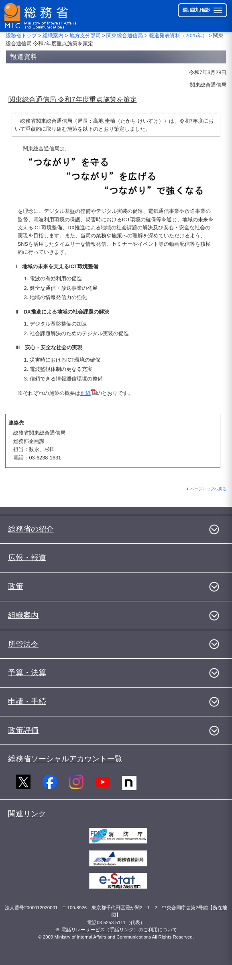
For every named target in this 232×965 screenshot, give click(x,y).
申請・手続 (27, 701)
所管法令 (23, 644)
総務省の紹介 (31, 529)
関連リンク (27, 813)
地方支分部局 (85, 35)
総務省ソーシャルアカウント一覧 (65, 759)
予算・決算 (27, 672)
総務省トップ (21, 35)
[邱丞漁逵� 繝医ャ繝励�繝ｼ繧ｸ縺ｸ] (41, 16)
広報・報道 (27, 557)
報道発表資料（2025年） (178, 35)
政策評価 (23, 730)
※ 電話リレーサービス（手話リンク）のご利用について (116, 929)
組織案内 (53, 35)
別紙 (88, 393)
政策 (15, 586)
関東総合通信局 (124, 35)
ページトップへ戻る (208, 489)
